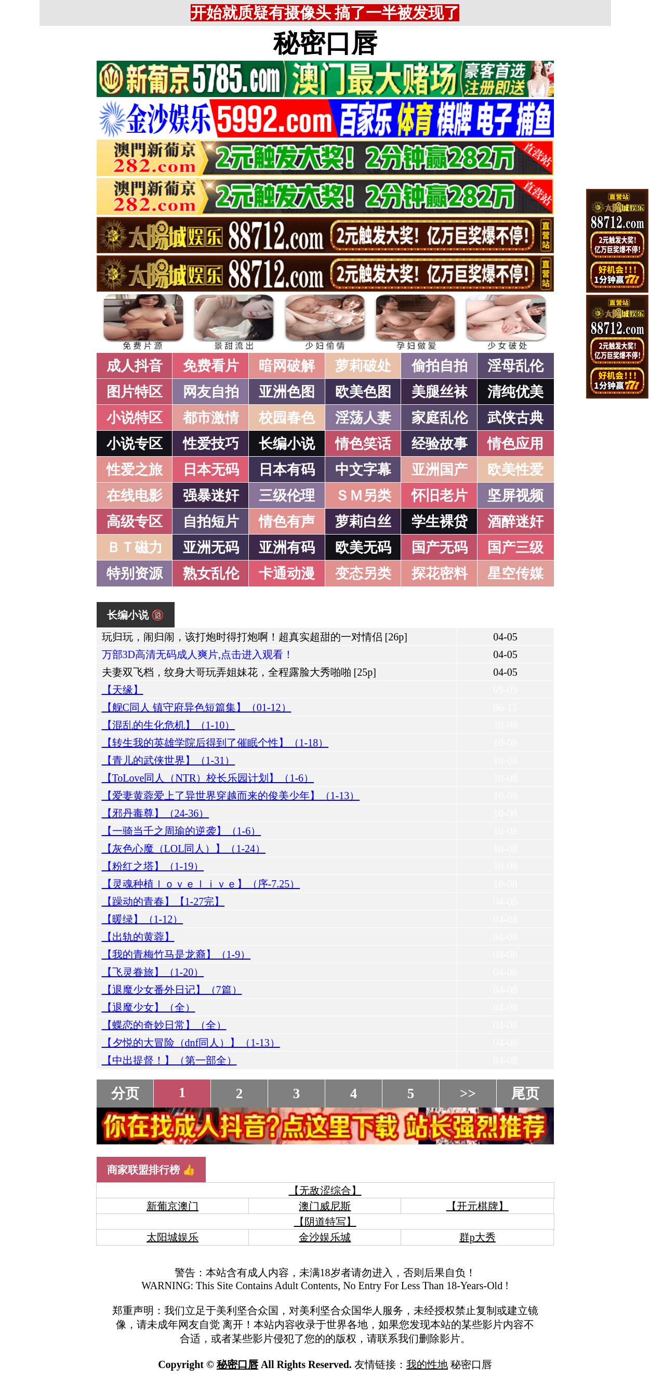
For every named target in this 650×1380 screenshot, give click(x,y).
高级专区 (135, 521)
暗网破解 (287, 366)
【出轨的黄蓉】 (138, 936)
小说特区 (135, 418)
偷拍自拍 (440, 366)
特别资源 (135, 573)
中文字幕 (363, 469)
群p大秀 (477, 1237)
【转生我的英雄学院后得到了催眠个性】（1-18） (215, 742)
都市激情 (211, 418)
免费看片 (211, 366)
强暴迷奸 (211, 495)
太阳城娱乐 (172, 1237)
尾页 (525, 1093)
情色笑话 (363, 444)
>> (468, 1093)
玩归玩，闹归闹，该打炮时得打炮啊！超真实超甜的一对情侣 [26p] (254, 637)
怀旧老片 (440, 495)
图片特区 (135, 392)
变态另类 (363, 573)
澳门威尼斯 (325, 1206)
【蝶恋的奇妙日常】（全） (164, 1025)
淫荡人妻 (363, 418)
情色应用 (515, 444)
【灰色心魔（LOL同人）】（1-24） (184, 848)
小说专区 (135, 444)
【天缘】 (122, 689)
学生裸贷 (440, 521)
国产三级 (515, 547)
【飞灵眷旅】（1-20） (153, 972)
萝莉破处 (363, 366)
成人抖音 (135, 366)
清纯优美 (515, 392)
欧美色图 (363, 392)
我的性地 (427, 1364)
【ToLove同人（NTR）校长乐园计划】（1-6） (208, 778)
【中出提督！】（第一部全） (169, 1060)
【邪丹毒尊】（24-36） (155, 813)
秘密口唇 (325, 43)
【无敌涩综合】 (325, 1190)
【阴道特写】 (325, 1221)
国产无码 (440, 547)
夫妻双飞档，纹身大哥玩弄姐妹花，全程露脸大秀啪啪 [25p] (239, 672)
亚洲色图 (287, 392)
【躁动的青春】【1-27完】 (163, 901)
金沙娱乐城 (325, 1237)
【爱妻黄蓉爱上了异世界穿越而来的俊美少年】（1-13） (231, 795)
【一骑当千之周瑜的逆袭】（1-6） (181, 831)
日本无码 (211, 469)
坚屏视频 (515, 495)
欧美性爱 (515, 469)
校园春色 (287, 418)
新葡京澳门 (172, 1206)
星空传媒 (515, 573)
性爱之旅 (135, 469)
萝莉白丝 (363, 521)
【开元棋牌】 (477, 1206)
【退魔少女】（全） (148, 1007)
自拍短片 (211, 521)
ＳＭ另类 (363, 495)
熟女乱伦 (211, 573)
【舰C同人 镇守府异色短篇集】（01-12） (196, 707)
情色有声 (287, 521)
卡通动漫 (287, 573)
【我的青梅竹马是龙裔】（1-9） (176, 954)
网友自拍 (211, 392)
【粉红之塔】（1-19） (153, 866)
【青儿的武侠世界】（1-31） (168, 760)
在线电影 (135, 495)
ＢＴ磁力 (135, 547)
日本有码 (287, 469)
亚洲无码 (211, 547)
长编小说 (287, 444)
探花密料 (440, 573)
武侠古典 (515, 418)
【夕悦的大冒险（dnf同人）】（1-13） (191, 1042)
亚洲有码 (287, 547)
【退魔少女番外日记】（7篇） (172, 989)
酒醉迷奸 (515, 521)
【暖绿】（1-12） (142, 919)
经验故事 (440, 444)
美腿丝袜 (440, 392)
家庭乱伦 (440, 418)
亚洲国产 (440, 469)
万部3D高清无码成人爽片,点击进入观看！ (198, 654)
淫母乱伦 (515, 366)
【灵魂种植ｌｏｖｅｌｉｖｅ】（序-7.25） (201, 884)
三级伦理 (287, 495)
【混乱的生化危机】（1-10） (168, 725)
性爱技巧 (211, 444)
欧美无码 (363, 547)
